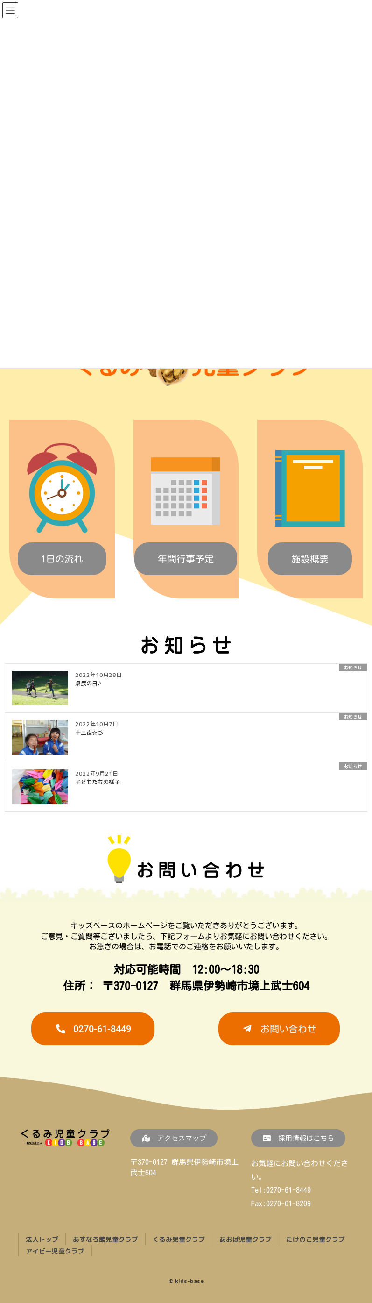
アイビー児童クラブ (55, 1250)
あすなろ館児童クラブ (105, 1239)
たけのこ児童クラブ (315, 1239)
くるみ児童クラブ (179, 1239)
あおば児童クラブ (245, 1239)
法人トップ (42, 1239)
